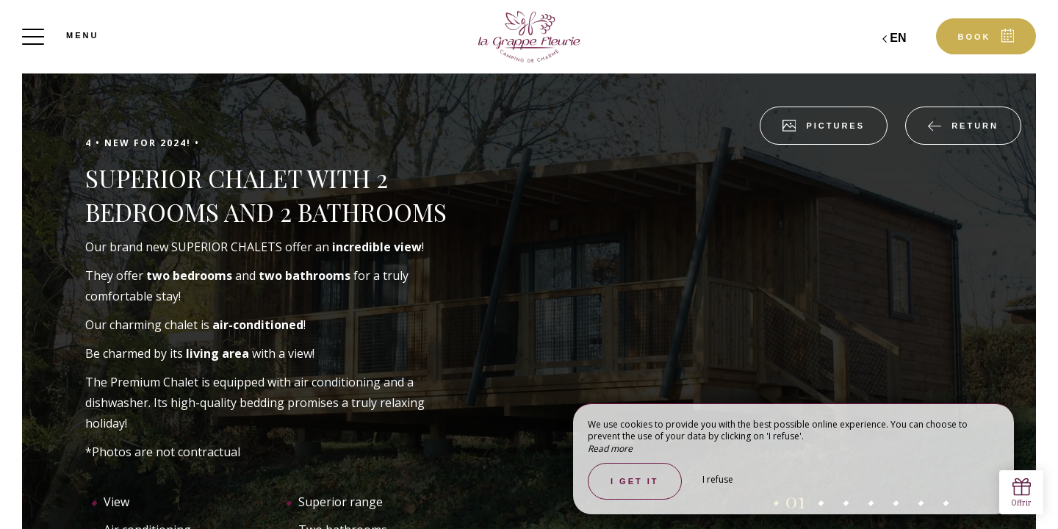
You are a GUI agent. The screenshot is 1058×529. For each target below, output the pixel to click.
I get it (635, 481)
